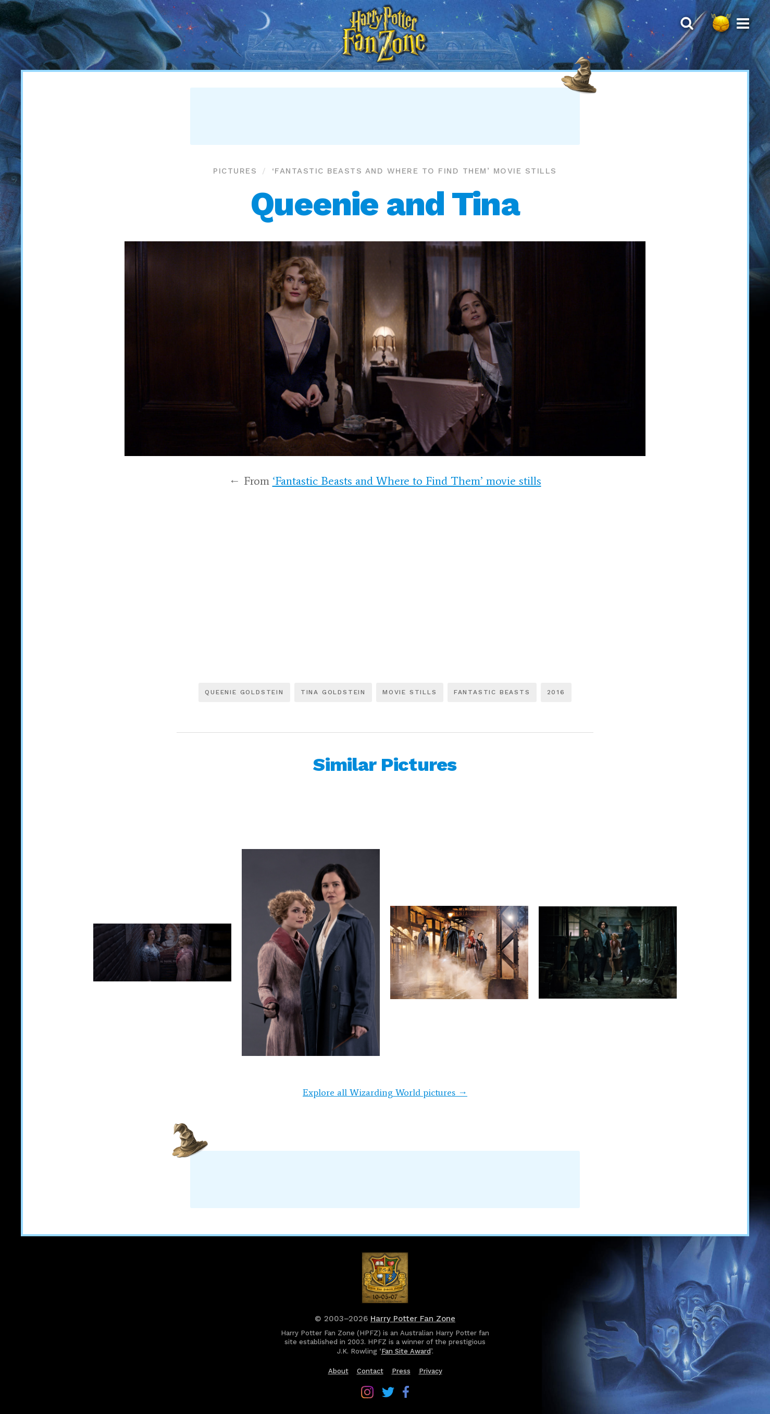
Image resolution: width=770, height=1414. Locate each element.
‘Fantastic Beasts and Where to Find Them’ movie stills (414, 171)
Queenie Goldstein (244, 692)
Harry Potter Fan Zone (412, 1318)
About (338, 1371)
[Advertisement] (385, 116)
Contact (370, 1371)
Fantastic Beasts (492, 692)
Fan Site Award (406, 1351)
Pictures (235, 171)
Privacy (430, 1371)
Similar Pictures (384, 765)
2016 (556, 692)
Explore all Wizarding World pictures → (385, 1092)
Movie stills (409, 692)
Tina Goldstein (333, 692)
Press (401, 1371)
